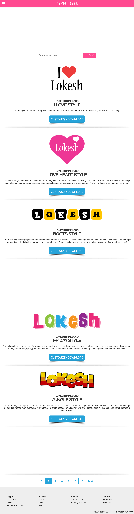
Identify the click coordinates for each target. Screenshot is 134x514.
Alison (41, 499)
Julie (41, 505)
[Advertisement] (67, 29)
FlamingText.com (78, 502)
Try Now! (89, 55)
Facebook (107, 499)
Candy (10, 502)
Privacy (96, 511)
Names (42, 496)
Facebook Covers (15, 505)
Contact (107, 496)
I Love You (11, 499)
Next (90, 481)
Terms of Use (104, 511)
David (41, 502)
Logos (10, 496)
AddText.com (77, 499)
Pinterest (107, 502)
